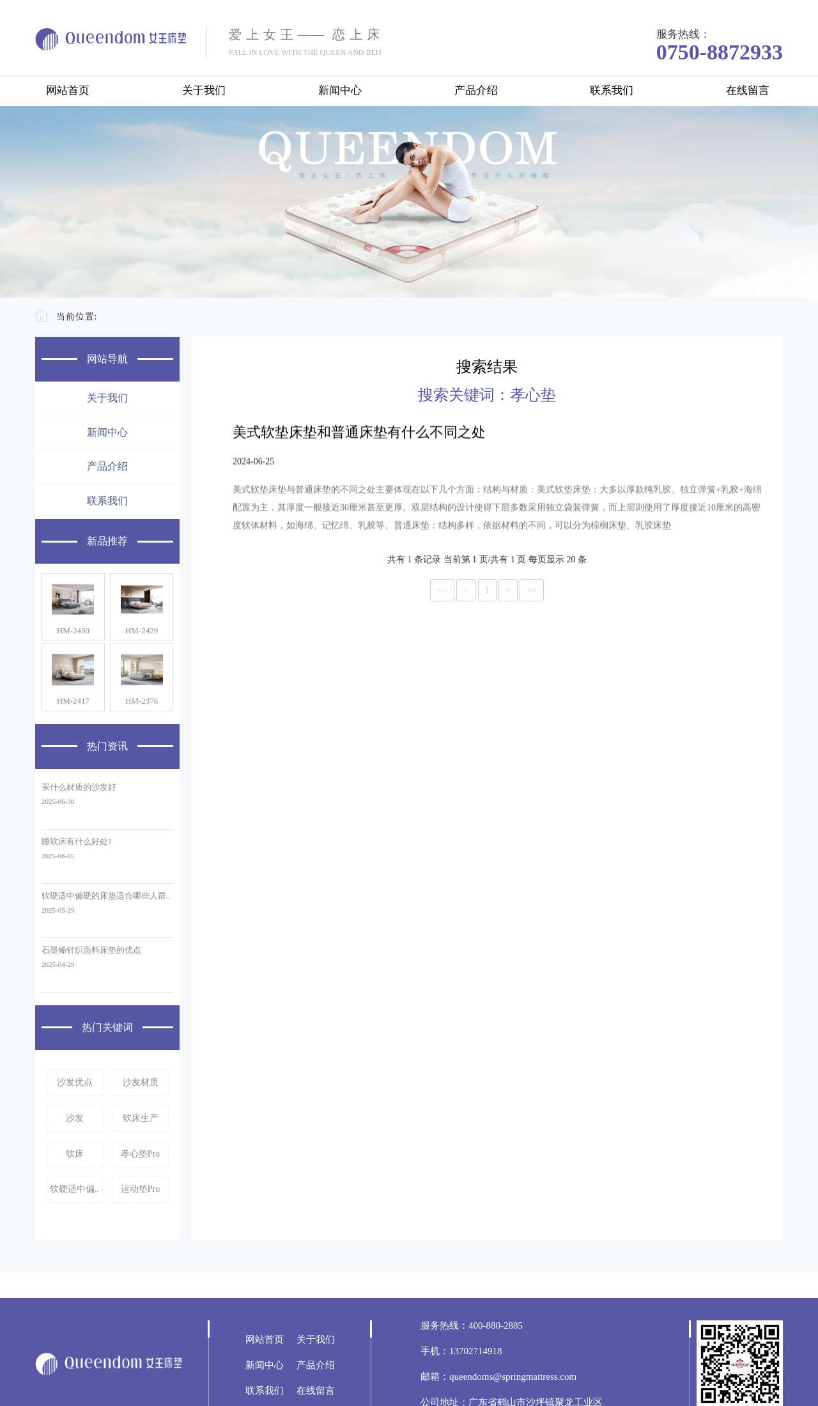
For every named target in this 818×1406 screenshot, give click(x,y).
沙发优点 (75, 1082)
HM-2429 (141, 630)
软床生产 (140, 1118)
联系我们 (611, 90)
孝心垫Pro (140, 1154)
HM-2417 (73, 701)
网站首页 (67, 90)
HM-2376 (141, 701)
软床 (75, 1154)
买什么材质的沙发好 (79, 787)
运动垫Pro (140, 1189)
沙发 (75, 1118)
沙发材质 (140, 1082)
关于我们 (204, 90)
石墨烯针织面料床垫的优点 (91, 950)
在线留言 (747, 90)
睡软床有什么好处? (77, 841)
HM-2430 (73, 630)
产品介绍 (476, 90)
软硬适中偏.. (74, 1189)
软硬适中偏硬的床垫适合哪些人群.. (106, 895)
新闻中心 (340, 90)
